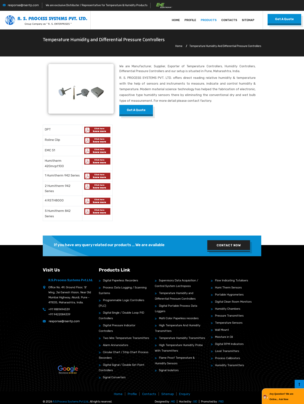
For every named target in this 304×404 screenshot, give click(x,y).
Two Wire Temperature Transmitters (124, 338)
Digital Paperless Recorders (118, 280)
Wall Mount (220, 330)
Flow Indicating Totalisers (229, 280)
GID (195, 401)
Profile (190, 20)
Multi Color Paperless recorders (177, 318)
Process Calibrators (225, 358)
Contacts (229, 20)
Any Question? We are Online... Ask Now (281, 397)
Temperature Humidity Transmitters (180, 338)
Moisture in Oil (222, 337)
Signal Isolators (167, 370)
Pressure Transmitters (227, 315)
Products (209, 20)
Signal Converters (112, 377)
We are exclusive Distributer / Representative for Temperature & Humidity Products (97, 5)
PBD (221, 401)
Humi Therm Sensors (226, 287)
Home (176, 20)
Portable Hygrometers (227, 294)
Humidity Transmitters (227, 365)
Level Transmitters (225, 351)
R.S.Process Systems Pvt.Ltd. (71, 401)
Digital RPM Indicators (227, 344)
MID (173, 401)
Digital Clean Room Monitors (231, 301)
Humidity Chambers (225, 308)
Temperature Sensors (227, 322)
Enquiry (184, 394)
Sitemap (248, 20)
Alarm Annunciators (113, 345)
